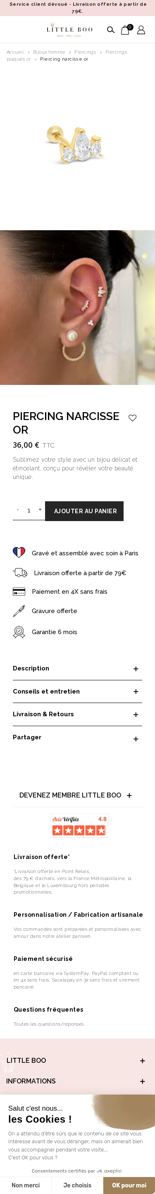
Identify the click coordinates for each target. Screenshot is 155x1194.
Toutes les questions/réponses (49, 1024)
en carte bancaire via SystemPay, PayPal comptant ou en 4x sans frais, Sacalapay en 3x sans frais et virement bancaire (77, 980)
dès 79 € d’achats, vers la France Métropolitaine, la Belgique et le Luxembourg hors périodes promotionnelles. (73, 885)
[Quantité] (29, 510)
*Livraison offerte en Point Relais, (52, 871)
